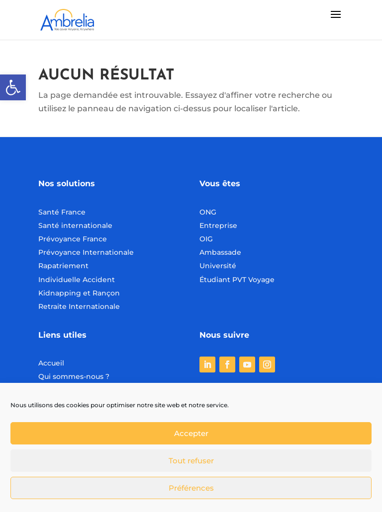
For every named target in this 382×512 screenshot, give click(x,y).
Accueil (51, 363)
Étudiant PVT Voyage (237, 279)
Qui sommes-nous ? (73, 376)
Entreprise (218, 225)
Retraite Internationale (79, 306)
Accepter (191, 433)
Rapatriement (63, 265)
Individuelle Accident (76, 279)
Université (217, 265)
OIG (206, 238)
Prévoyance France (73, 238)
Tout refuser (191, 460)
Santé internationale (75, 225)
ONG (207, 212)
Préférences (191, 488)
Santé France (62, 212)
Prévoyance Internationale (86, 252)
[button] (13, 87)
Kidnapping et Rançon (79, 293)
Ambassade (220, 252)
